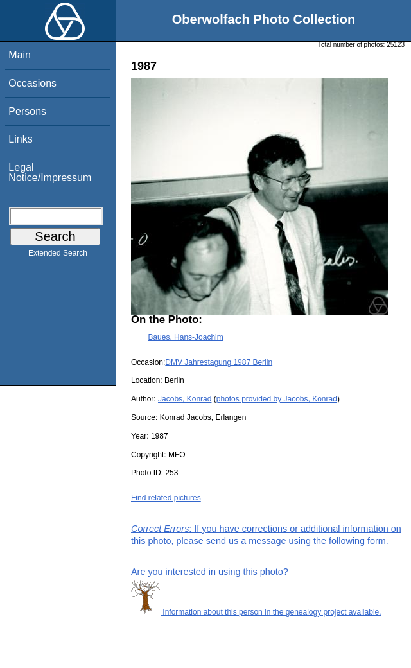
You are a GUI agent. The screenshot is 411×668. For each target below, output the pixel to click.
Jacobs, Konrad (184, 398)
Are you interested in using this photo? (209, 572)
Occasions (32, 83)
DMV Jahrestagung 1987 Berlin (218, 362)
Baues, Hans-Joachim (185, 337)
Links (20, 139)
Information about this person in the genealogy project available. (256, 612)
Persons (27, 111)
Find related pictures (166, 497)
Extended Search (57, 255)
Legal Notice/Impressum (49, 172)
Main (19, 54)
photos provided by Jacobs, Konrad (276, 398)
